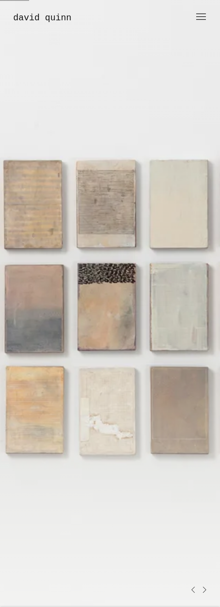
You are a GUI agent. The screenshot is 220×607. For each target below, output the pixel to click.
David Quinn (42, 18)
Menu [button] (200, 17)
